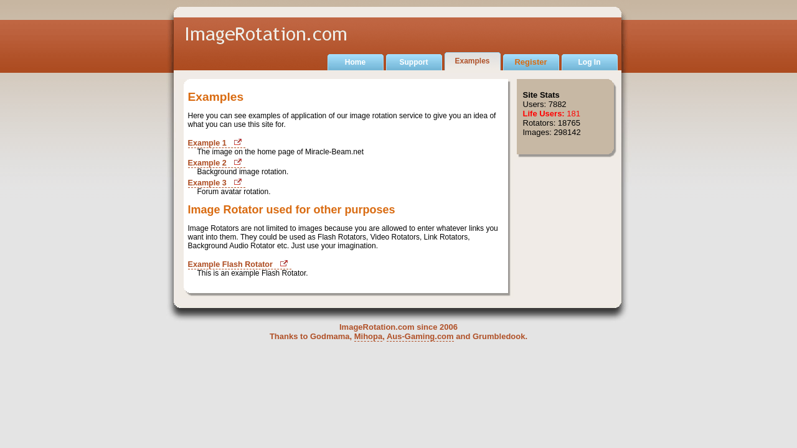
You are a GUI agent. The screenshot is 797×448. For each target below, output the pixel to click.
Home (355, 62)
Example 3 (207, 183)
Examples (472, 61)
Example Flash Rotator (230, 264)
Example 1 (207, 143)
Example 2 (207, 163)
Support (414, 62)
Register (530, 62)
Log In (589, 62)
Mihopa (368, 336)
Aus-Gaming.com (420, 336)
